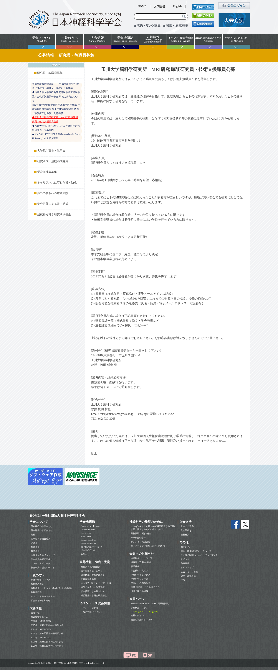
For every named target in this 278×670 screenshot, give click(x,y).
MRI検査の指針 (138, 537)
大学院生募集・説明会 (51, 150)
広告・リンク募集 (189, 571)
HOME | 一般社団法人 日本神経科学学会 (57, 515)
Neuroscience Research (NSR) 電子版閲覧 (150, 603)
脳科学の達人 (37, 584)
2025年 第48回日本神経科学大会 (47, 625)
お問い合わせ (187, 547)
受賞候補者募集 (47, 172)
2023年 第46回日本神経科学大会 (47, 633)
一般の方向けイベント (92, 612)
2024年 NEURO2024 (41, 629)
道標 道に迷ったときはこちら (145, 587)
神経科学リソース (139, 579)
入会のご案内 (187, 526)
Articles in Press (88, 529)
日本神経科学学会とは (42, 526)
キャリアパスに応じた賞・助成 (57, 182)
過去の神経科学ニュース (143, 619)
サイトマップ (187, 567)
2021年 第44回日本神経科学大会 (47, 642)
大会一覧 (35, 613)
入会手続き (186, 530)
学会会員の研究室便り (42, 559)
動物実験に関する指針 (141, 533)
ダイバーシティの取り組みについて (148, 546)
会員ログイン (137, 615)
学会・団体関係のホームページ (196, 551)
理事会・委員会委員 (40, 538)
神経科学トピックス (40, 580)
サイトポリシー (188, 559)
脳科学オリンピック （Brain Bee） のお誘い (52, 588)
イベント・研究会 (89, 608)
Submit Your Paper (89, 540)
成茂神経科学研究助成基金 (54, 214)
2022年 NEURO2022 (41, 637)
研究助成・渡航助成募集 (52, 161)
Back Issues (86, 536)
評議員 (34, 543)
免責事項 (185, 563)
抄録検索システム (39, 617)
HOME (142, 6)
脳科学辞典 (36, 592)
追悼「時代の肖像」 (140, 591)
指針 (33, 534)
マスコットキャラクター (43, 596)
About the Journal (88, 543)
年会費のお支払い (139, 570)
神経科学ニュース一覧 (141, 558)
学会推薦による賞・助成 (52, 203)
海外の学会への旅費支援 (52, 193)
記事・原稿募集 (188, 576)
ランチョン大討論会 (140, 542)
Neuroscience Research (91, 526)
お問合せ (159, 6)
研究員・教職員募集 (50, 72)
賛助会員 (35, 551)
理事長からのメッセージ (43, 555)
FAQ (183, 579)
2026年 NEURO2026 (41, 621)
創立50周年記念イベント (43, 567)
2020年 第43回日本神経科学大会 (47, 646)
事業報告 (135, 566)
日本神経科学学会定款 (42, 530)
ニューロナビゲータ (40, 563)
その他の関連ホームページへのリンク (199, 555)
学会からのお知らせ (40, 600)
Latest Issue (86, 533)
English (177, 6)
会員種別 (185, 534)
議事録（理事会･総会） (142, 562)
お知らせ (85, 554)
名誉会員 (35, 547)
